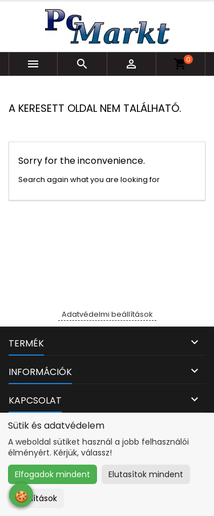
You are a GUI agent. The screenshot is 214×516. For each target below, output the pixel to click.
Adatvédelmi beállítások (107, 314)
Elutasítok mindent (145, 474)
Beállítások (36, 498)
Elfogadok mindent (52, 474)
